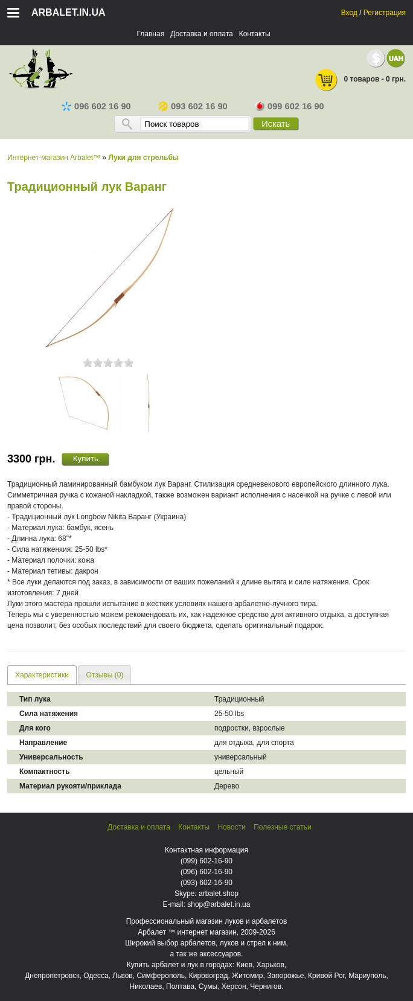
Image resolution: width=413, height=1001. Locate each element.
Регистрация (384, 12)
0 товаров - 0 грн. (360, 80)
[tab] (42, 674)
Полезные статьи (282, 827)
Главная (150, 34)
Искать (275, 124)
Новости (231, 827)
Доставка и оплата (201, 34)
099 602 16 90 (289, 106)
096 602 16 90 (96, 106)
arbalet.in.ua (68, 12)
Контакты (255, 34)
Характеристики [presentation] (42, 675)
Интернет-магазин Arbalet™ (53, 157)
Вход (349, 12)
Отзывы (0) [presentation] (104, 675)
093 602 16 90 (193, 106)
